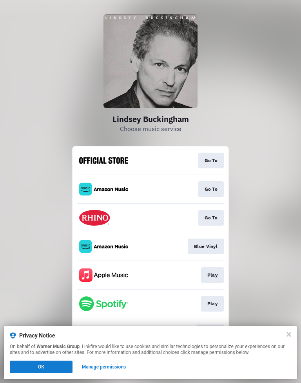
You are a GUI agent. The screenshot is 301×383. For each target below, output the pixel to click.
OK (41, 367)
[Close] (289, 334)
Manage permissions (104, 367)
